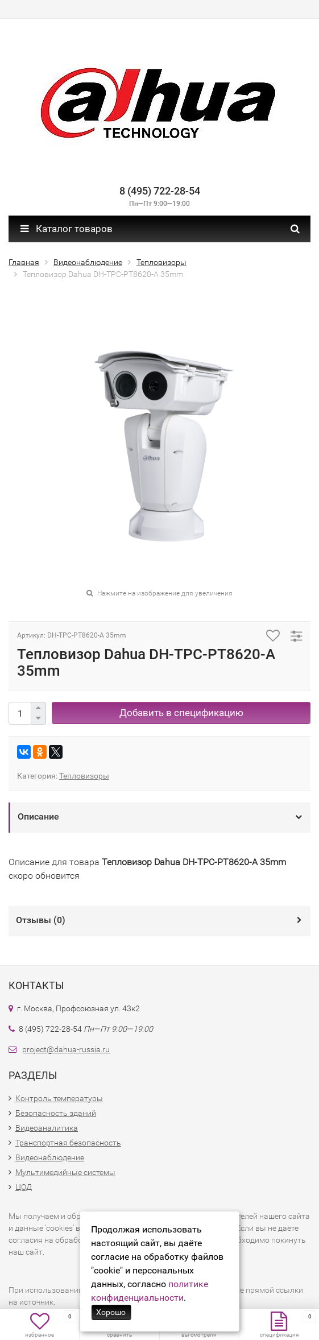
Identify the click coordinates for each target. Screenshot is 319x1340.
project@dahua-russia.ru (66, 1049)
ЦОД (23, 1187)
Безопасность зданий (55, 1113)
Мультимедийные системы (65, 1172)
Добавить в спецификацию (181, 712)
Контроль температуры (59, 1098)
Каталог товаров (66, 228)
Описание (38, 816)
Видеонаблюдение (49, 1157)
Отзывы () (40, 920)
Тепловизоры (84, 775)
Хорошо (111, 1312)
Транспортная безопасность (68, 1142)
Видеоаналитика (46, 1127)
